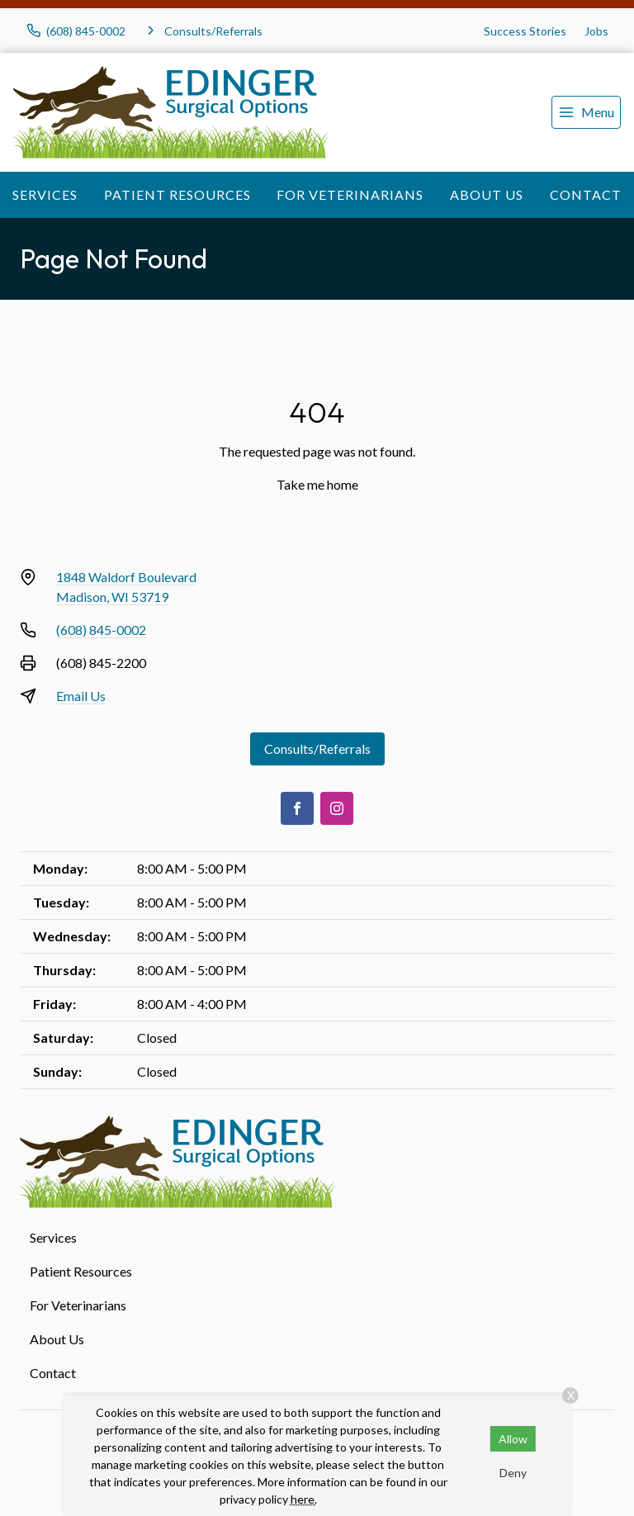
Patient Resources (177, 194)
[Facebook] (297, 808)
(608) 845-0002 (101, 629)
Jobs (596, 31)
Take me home (317, 484)
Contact (586, 194)
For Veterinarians (350, 194)
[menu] (586, 112)
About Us (486, 194)
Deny (513, 1473)
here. (304, 1499)
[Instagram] (336, 808)
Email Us (81, 696)
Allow (513, 1439)
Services (45, 194)
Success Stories (525, 31)
